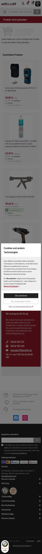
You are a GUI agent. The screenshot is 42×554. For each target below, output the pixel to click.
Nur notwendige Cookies (21, 301)
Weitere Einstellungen (11, 286)
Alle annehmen (21, 295)
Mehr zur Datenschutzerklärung (21, 306)
